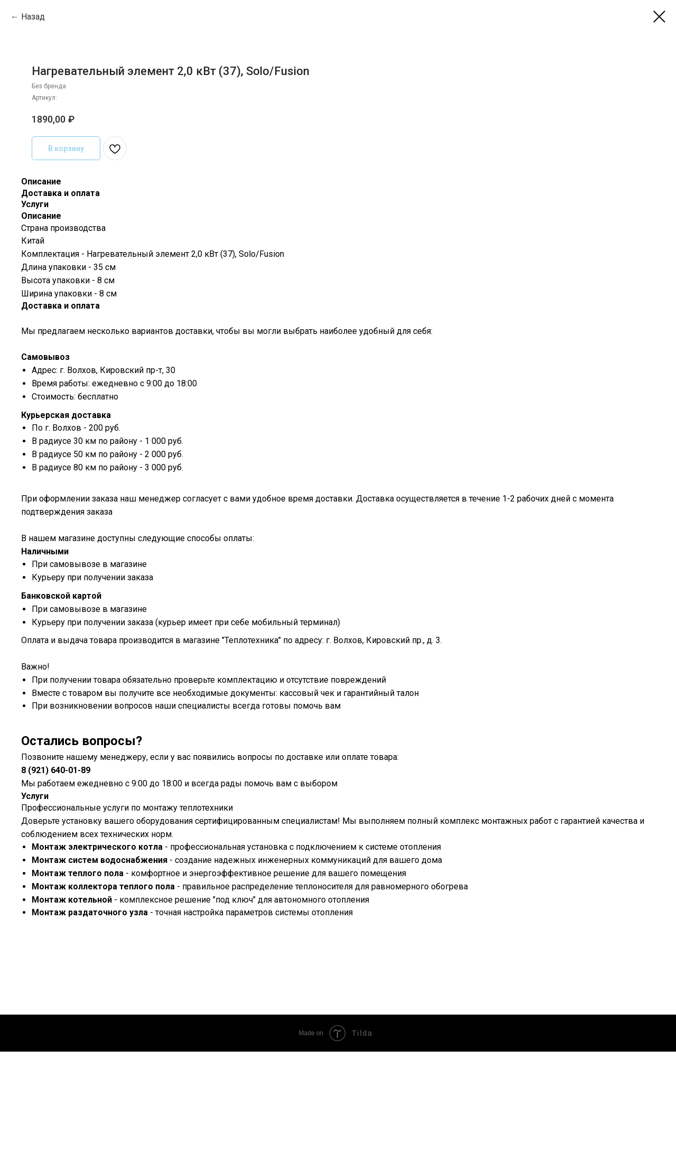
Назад (33, 17)
